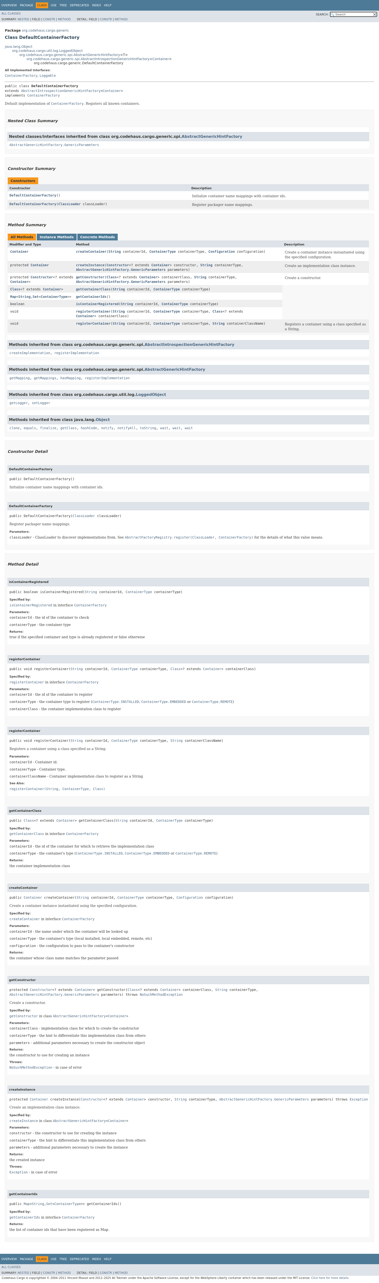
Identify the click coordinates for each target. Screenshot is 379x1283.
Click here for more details (330, 1278)
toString (148, 428)
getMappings (45, 378)
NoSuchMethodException (161, 994)
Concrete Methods (97, 237)
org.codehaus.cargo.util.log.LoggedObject (47, 51)
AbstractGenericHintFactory (212, 136)
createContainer (91, 251)
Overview (9, 5)
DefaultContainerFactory (32, 195)
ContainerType (162, 251)
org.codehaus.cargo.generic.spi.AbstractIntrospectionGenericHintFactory (88, 59)
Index (96, 5)
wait (164, 428)
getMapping (19, 378)
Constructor (118, 265)
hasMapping (70, 378)
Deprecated (79, 5)
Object (103, 419)
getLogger (18, 403)
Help (107, 5)
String (115, 251)
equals (30, 428)
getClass (68, 428)
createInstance (90, 265)
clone (14, 428)
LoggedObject (151, 394)
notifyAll (126, 428)
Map (13, 297)
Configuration (221, 251)
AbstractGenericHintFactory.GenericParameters (54, 145)
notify (107, 428)
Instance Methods (56, 237)
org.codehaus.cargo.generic (45, 30)
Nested (23, 19)
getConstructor (90, 277)
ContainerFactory (21, 75)
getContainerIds (91, 297)
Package (26, 5)
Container (161, 59)
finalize (48, 428)
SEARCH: (322, 14)
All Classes (11, 13)
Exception (359, 1099)
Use (54, 5)
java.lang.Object (18, 47)
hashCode (89, 428)
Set (36, 297)
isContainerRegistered (97, 304)
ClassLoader (69, 204)
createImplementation (29, 353)
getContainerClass (93, 289)
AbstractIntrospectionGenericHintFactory (61, 91)
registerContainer (93, 311)
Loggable (48, 75)
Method (64, 19)
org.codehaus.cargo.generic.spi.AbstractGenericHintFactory (69, 55)
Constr (49, 19)
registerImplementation (76, 353)
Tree (63, 5)
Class (112, 277)
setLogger (41, 403)
